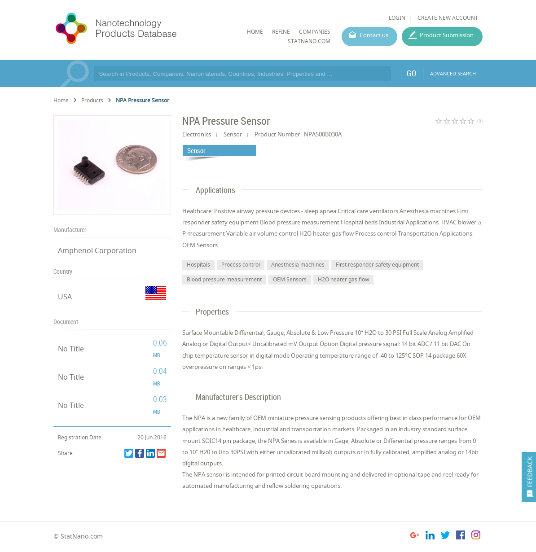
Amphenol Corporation (97, 250)
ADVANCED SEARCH (453, 73)
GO (411, 73)
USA (65, 297)
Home (61, 100)
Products (92, 100)
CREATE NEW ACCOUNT (447, 18)
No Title (71, 349)
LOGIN (397, 18)
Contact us (374, 35)
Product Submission (447, 35)
